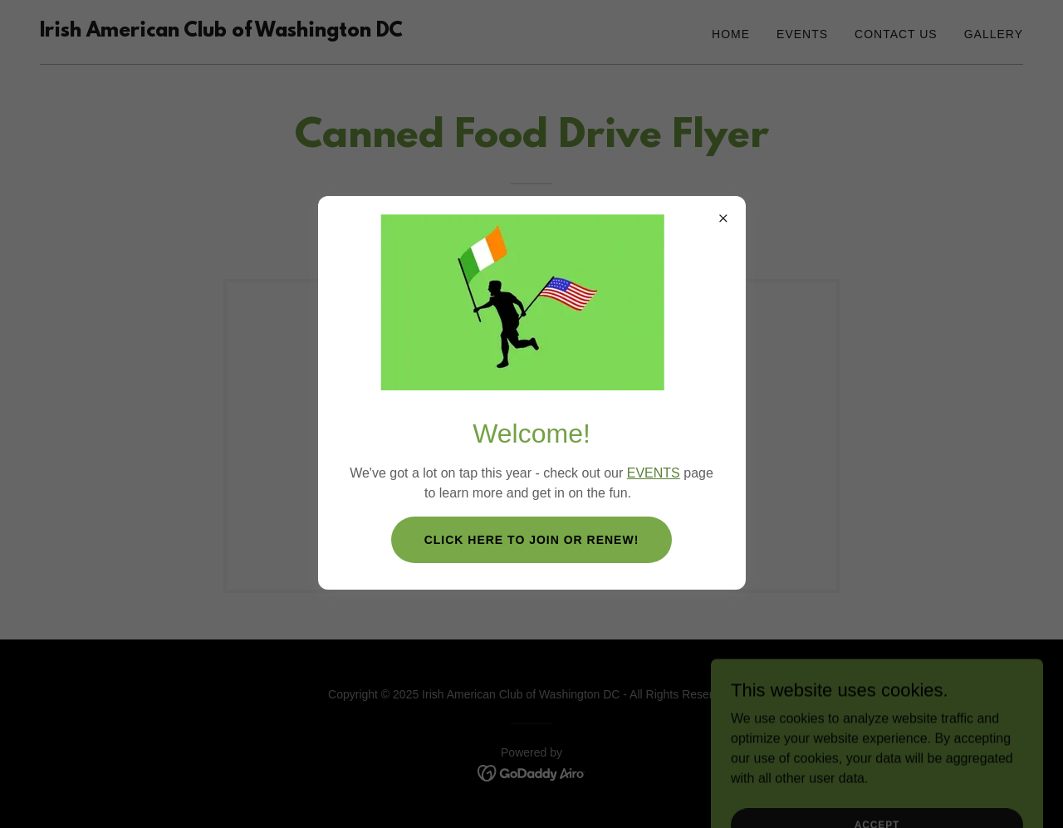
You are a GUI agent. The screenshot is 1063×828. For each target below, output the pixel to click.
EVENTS (653, 473)
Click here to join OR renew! (531, 539)
